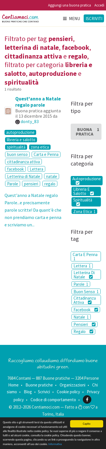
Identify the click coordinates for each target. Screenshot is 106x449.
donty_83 (30, 121)
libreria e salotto (21, 139)
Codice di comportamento (53, 399)
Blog (28, 391)
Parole (12, 183)
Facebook (85, 309)
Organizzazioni (72, 385)
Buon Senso (86, 291)
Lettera (36, 169)
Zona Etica (84, 211)
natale (51, 176)
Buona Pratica (87, 131)
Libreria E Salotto (83, 191)
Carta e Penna (46, 154)
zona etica (40, 147)
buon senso (17, 154)
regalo (49, 183)
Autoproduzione (86, 180)
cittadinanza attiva (23, 161)
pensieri (31, 183)
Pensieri (84, 324)
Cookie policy (68, 391)
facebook (15, 169)
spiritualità (16, 147)
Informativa (55, 444)
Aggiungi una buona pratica (69, 5)
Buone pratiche (39, 385)
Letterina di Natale (23, 176)
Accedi (99, 5)
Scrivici (44, 391)
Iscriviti (94, 18)
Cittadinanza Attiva (84, 300)
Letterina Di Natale (84, 275)
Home (13, 385)
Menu (71, 18)
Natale (81, 317)
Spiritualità (82, 201)
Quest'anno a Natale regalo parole (38, 102)
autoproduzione (20, 132)
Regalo (83, 331)
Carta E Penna (85, 256)
